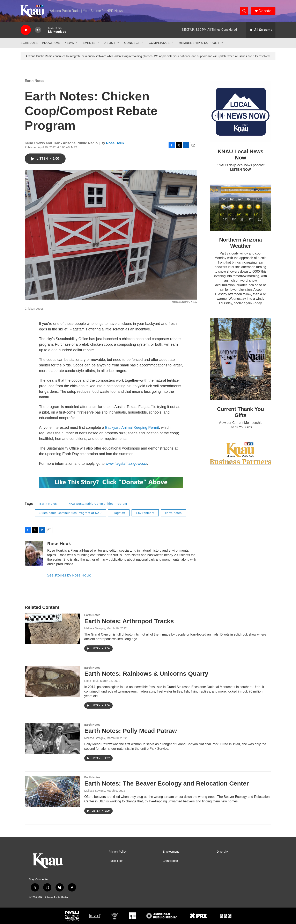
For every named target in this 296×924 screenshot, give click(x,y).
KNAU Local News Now (240, 154)
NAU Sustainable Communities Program (97, 503)
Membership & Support (199, 42)
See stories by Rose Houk (69, 575)
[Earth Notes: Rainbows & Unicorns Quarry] (52, 681)
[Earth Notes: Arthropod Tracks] (52, 629)
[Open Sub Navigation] (77, 42)
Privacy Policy (117, 851)
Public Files (116, 860)
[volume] (38, 30)
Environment (145, 513)
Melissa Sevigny (94, 628)
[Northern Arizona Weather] (240, 208)
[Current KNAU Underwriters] (240, 453)
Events (89, 42)
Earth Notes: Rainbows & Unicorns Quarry (146, 673)
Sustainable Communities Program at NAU (70, 513)
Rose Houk (115, 143)
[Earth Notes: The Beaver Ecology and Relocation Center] (52, 791)
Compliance (159, 42)
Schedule (29, 42)
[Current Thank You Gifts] (240, 359)
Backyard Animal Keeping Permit (132, 427)
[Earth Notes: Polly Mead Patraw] (52, 738)
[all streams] (260, 30)
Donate (265, 11)
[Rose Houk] (34, 553)
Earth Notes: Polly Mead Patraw (130, 730)
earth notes (173, 513)
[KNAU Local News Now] (240, 111)
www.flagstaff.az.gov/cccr (126, 463)
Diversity (222, 851)
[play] (25, 30)
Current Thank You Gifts (240, 412)
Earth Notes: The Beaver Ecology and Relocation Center (166, 783)
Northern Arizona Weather (240, 243)
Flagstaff (118, 513)
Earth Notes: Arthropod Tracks (129, 621)
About (109, 42)
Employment (171, 851)
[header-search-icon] (244, 11)
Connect (132, 42)
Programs (51, 42)
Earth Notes (34, 81)
